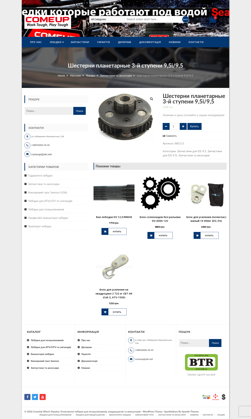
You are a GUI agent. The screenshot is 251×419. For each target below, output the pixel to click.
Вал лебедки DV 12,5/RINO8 (114, 217)
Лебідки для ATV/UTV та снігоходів (50, 200)
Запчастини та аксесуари (194, 155)
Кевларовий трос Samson (45, 360)
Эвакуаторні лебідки (120, 415)
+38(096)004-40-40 (40, 145)
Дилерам (124, 42)
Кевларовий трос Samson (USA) (47, 192)
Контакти (196, 42)
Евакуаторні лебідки (42, 354)
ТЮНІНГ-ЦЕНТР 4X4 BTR (201, 374)
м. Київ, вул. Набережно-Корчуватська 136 (99, 4)
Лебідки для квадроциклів (90, 415)
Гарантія (103, 42)
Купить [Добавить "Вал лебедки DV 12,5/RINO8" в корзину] (117, 231)
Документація (150, 42)
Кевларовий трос (144, 415)
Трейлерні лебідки (39, 226)
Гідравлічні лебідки (40, 175)
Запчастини (80, 42)
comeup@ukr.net (35, 4)
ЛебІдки (56, 42)
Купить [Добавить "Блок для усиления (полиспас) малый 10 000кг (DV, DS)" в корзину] (209, 235)
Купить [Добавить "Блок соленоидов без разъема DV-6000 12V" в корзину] (163, 235)
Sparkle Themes (190, 411)
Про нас (36, 42)
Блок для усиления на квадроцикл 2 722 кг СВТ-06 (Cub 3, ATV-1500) (114, 293)
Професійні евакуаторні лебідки (48, 217)
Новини (175, 42)
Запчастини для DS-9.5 (191, 151)
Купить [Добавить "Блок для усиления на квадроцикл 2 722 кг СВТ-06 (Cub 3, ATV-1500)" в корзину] (117, 312)
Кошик (221, 415)
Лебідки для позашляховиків (46, 209)
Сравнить (171, 136)
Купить (194, 126)
